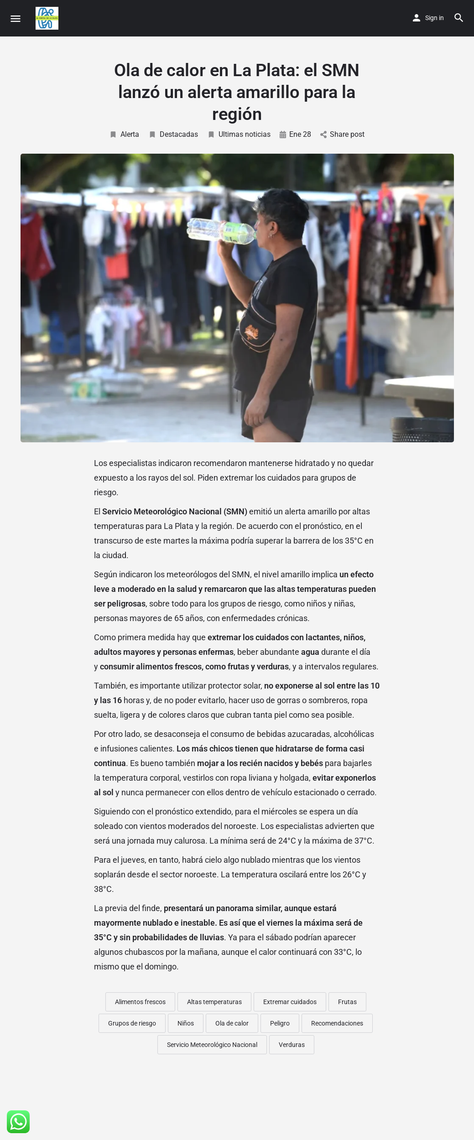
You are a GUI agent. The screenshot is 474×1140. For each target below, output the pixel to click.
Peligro (280, 1023)
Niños (185, 1023)
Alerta (124, 134)
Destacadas (173, 134)
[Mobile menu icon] (15, 18)
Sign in (434, 17)
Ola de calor (232, 1023)
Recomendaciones (337, 1023)
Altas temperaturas (214, 1001)
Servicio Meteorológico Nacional (212, 1044)
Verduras (292, 1044)
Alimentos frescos (140, 1001)
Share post (342, 134)
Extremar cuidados (290, 1001)
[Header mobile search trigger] (459, 18)
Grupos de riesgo (132, 1023)
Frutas (347, 1001)
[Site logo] (48, 18)
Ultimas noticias (239, 134)
